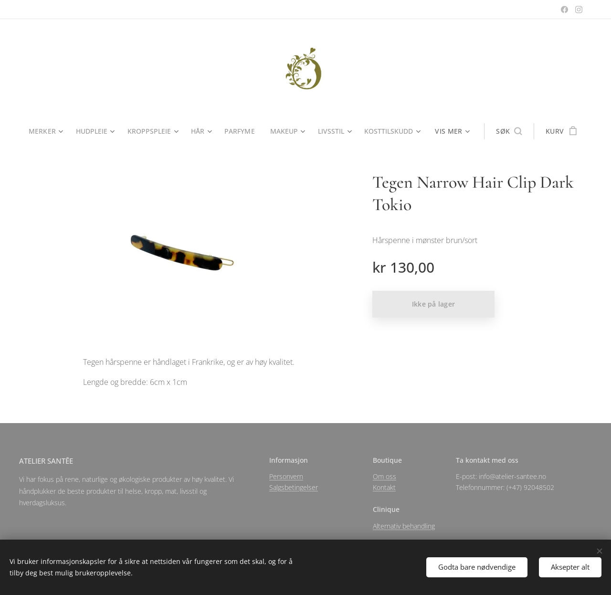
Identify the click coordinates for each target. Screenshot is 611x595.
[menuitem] (45, 131)
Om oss (384, 476)
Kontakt (384, 487)
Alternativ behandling (404, 526)
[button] (512, 131)
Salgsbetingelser (293, 487)
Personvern (286, 476)
